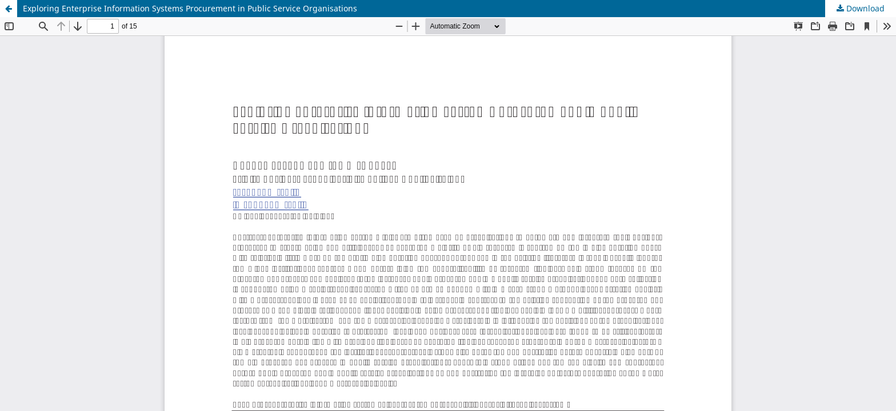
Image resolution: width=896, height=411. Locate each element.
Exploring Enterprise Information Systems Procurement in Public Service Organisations (190, 8)
